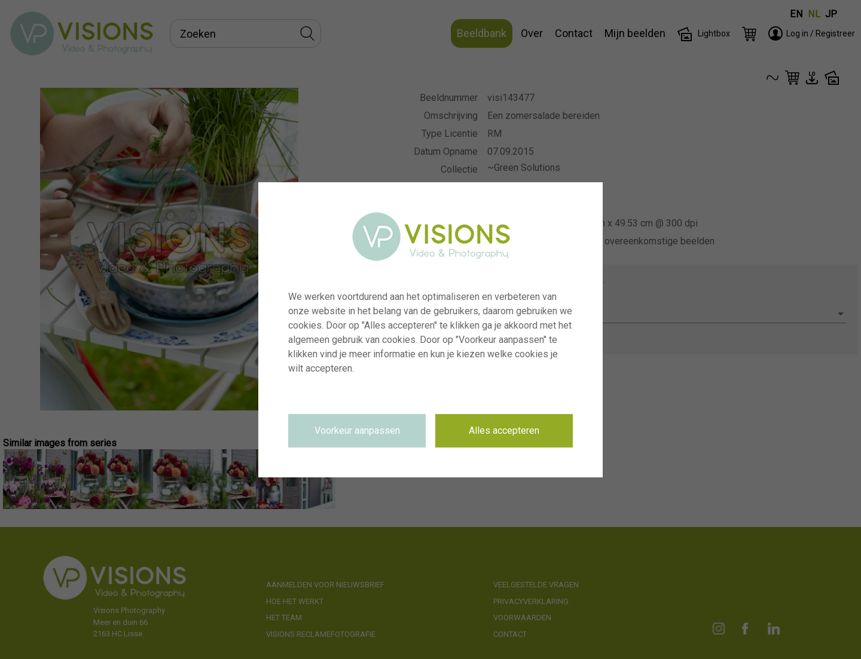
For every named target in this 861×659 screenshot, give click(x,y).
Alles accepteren (504, 430)
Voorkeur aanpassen (357, 430)
